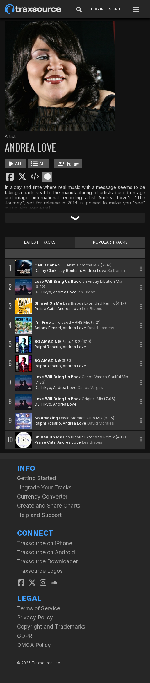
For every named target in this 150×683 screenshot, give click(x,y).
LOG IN (97, 9)
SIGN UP (116, 9)
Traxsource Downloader (47, 561)
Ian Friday (86, 292)
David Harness (100, 327)
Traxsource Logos (40, 570)
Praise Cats (45, 308)
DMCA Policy (34, 645)
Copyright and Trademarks (51, 626)
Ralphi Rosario (48, 346)
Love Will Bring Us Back (58, 281)
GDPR (24, 636)
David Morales (100, 423)
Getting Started (36, 478)
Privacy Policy (35, 617)
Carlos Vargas (90, 387)
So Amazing (46, 418)
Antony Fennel (48, 327)
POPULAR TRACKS (110, 242)
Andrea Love (94, 270)
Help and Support (39, 515)
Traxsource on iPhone (44, 543)
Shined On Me (48, 303)
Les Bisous (92, 308)
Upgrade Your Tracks (44, 487)
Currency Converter (42, 496)
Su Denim (116, 270)
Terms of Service (38, 608)
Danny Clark (45, 270)
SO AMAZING (48, 341)
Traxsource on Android (46, 552)
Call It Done (46, 265)
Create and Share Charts (48, 505)
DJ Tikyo (43, 292)
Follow (68, 164)
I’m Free (43, 322)
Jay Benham (69, 270)
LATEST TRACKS (40, 242)
